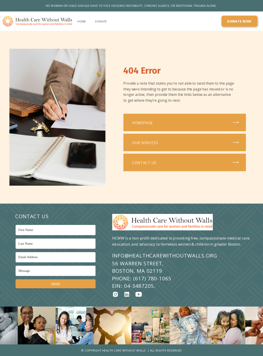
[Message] (55, 271)
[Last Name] (55, 244)
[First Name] (55, 230)
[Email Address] (55, 257)
